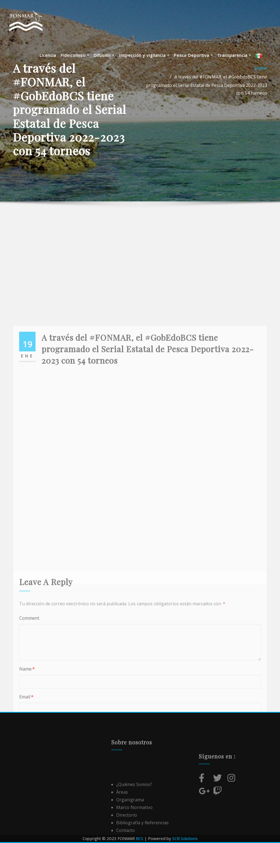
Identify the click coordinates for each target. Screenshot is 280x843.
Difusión (107, 55)
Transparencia (237, 55)
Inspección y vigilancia (147, 55)
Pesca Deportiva (196, 55)
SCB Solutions (185, 838)
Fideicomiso (78, 55)
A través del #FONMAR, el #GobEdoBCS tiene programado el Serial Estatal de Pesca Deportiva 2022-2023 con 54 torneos (206, 85)
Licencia (51, 55)
